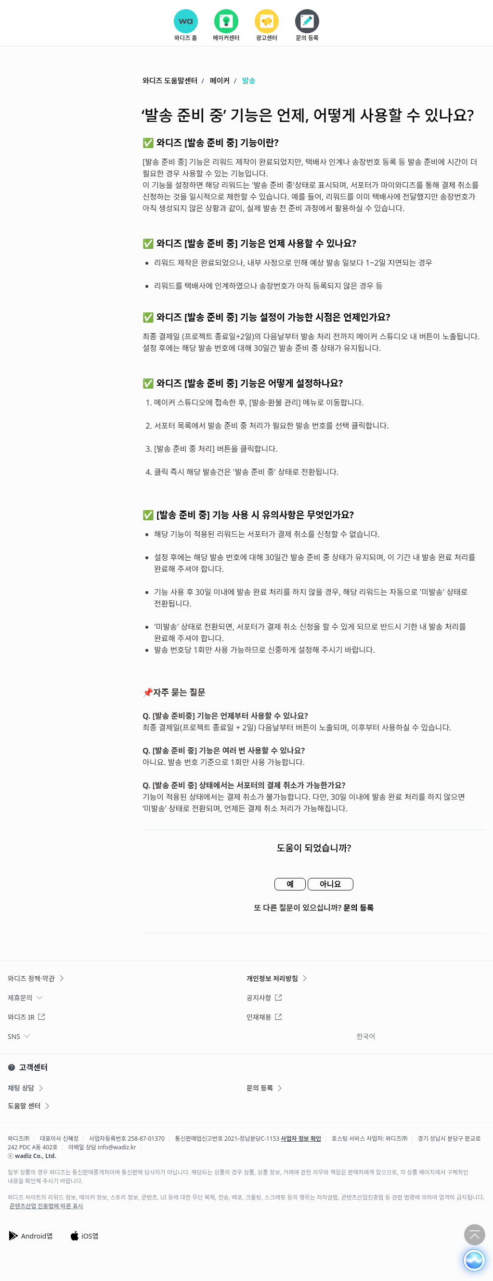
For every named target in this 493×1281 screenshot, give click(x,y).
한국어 (366, 1036)
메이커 (220, 80)
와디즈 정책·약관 (36, 978)
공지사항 (264, 997)
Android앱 (30, 1235)
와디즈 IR (26, 1017)
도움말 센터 (29, 1105)
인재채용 (264, 1017)
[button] (474, 1260)
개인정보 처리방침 (277, 978)
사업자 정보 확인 (301, 1138)
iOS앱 (84, 1236)
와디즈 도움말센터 (170, 80)
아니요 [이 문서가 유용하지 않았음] (330, 884)
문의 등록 (359, 908)
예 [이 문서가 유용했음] (290, 884)
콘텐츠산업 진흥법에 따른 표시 (46, 1206)
